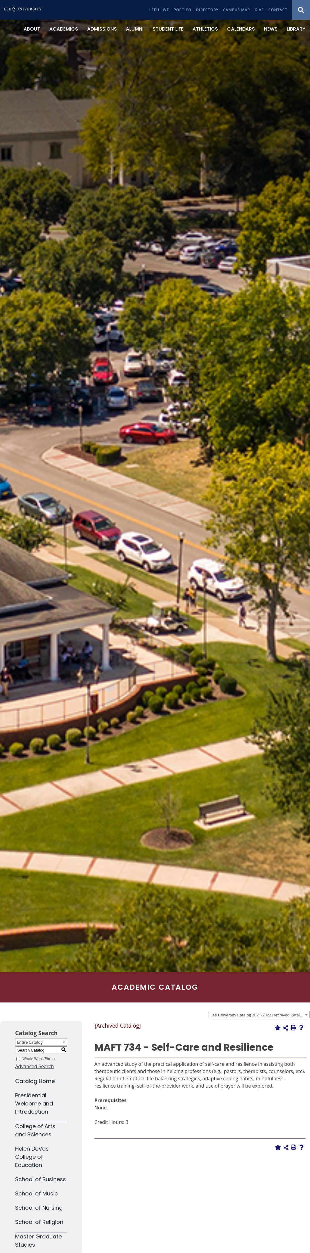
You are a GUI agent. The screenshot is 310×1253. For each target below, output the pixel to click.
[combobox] (259, 1014)
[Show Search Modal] (301, 10)
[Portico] (183, 9)
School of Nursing (39, 1207)
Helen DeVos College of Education (32, 1157)
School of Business (40, 1179)
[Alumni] (134, 29)
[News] (270, 29)
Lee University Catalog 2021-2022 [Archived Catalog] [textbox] (258, 1015)
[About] (32, 29)
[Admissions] (102, 29)
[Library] (296, 29)
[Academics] (64, 29)
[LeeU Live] (159, 9)
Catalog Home (35, 1081)
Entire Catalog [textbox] (30, 1042)
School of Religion (39, 1222)
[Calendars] (241, 29)
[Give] (259, 9)
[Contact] (277, 9)
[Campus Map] (236, 9)
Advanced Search (34, 1066)
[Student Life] (168, 29)
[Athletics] (205, 29)
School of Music (36, 1193)
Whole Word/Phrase (39, 1058)
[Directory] (207, 9)
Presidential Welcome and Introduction (34, 1103)
